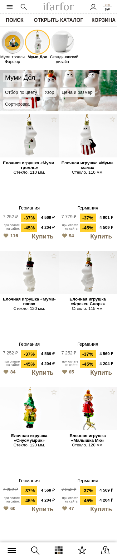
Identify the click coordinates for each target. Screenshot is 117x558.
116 (10, 235)
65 (67, 371)
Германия (29, 207)
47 (67, 508)
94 (67, 235)
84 (9, 371)
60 (9, 508)
